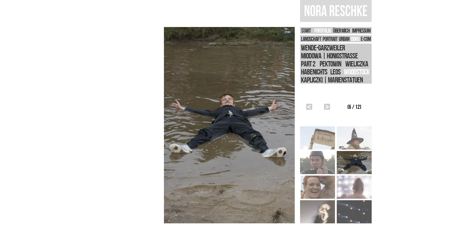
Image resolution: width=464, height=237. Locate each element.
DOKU (355, 39)
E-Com (366, 39)
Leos (335, 72)
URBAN (344, 39)
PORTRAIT (330, 39)
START (306, 30)
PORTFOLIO (322, 30)
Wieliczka (356, 64)
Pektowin (330, 64)
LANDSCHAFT (311, 39)
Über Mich (341, 30)
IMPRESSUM (361, 30)
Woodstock (357, 72)
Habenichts (314, 72)
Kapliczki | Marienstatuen (332, 80)
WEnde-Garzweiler (323, 48)
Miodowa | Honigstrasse (329, 56)
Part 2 (308, 64)
